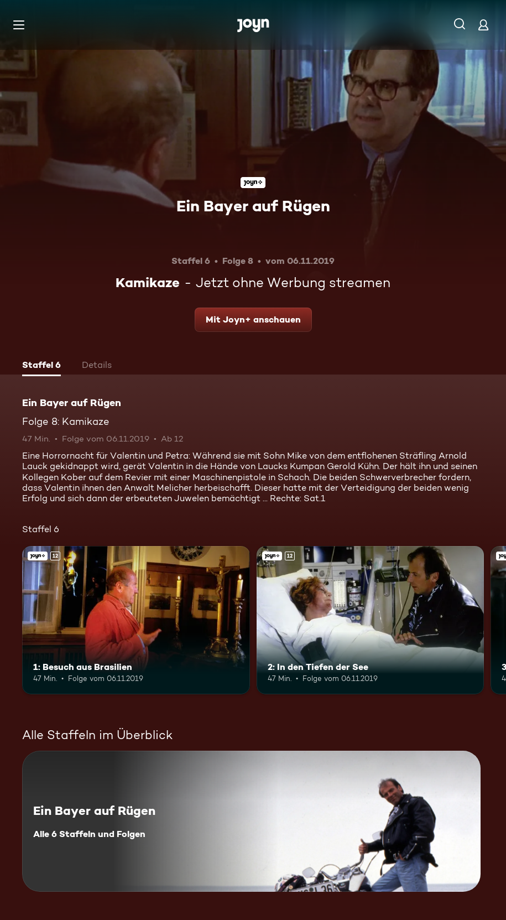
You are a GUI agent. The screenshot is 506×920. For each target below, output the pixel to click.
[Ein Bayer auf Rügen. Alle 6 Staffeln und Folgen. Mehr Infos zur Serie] (251, 821)
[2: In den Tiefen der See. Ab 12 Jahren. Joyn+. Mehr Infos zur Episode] (370, 620)
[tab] (41, 366)
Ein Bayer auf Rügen (253, 205)
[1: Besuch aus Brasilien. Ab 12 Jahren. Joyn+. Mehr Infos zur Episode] (136, 620)
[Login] (483, 24)
